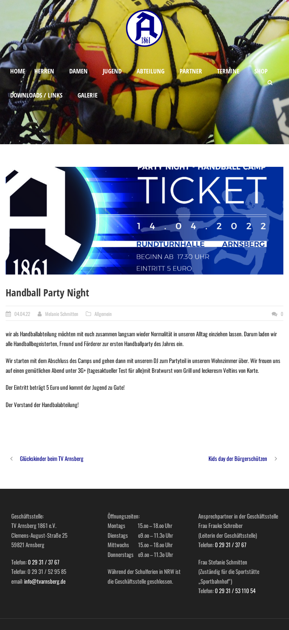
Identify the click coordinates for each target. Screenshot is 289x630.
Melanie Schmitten (61, 313)
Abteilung (150, 71)
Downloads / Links (36, 95)
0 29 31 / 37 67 (43, 562)
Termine (228, 71)
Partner (190, 71)
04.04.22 (22, 313)
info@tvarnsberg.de (44, 581)
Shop (261, 71)
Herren (44, 71)
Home (17, 71)
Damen (78, 71)
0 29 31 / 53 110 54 (235, 590)
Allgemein (103, 313)
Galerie (87, 95)
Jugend (112, 71)
